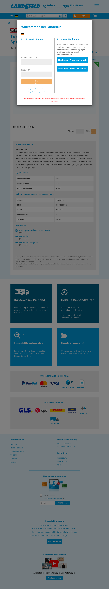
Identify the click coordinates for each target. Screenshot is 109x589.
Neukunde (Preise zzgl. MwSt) (72, 60)
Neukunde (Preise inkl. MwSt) (72, 68)
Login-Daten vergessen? (36, 92)
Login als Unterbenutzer (36, 89)
